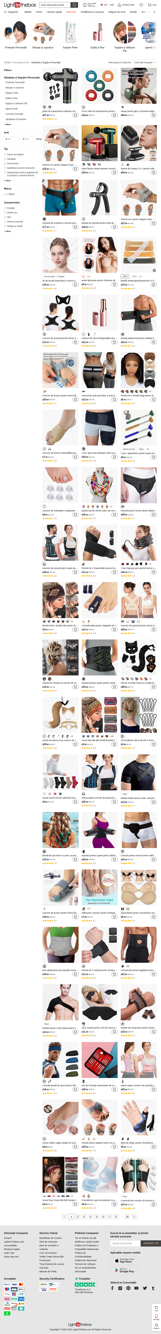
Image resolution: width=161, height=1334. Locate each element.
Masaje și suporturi (15, 87)
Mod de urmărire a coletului (49, 1247)
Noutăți (133, 12)
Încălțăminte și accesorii (92, 12)
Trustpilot (82, 1278)
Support (156, 1328)
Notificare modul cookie (87, 1241)
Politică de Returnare (86, 1260)
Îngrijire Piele (12, 93)
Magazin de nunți (117, 12)
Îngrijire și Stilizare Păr (16, 103)
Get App (156, 1319)
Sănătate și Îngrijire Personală (45, 62)
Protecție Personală (15, 82)
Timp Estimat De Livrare (52, 1264)
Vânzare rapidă (54, 12)
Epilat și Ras (12, 98)
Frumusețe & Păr (21, 62)
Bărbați (28, 12)
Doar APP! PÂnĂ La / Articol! (92, 5)
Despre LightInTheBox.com (14, 1240)
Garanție (44, 1267)
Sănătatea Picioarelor (16, 119)
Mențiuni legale (12, 1249)
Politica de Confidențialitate (83, 1255)
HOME (8, 62)
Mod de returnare (48, 1241)
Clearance (71, 12)
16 (127, 1217)
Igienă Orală (11, 108)
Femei (39, 12)
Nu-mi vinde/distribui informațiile (85, 1269)
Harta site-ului (11, 1256)
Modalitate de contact (51, 1238)
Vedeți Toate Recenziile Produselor (52, 1258)
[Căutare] (55, 5)
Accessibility (10, 1245)
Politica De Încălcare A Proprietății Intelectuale (87, 1247)
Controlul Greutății (14, 114)
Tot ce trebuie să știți (85, 1238)
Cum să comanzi (48, 1253)
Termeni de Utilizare (85, 1264)
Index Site (9, 1253)
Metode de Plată (48, 1271)
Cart (157, 1308)
